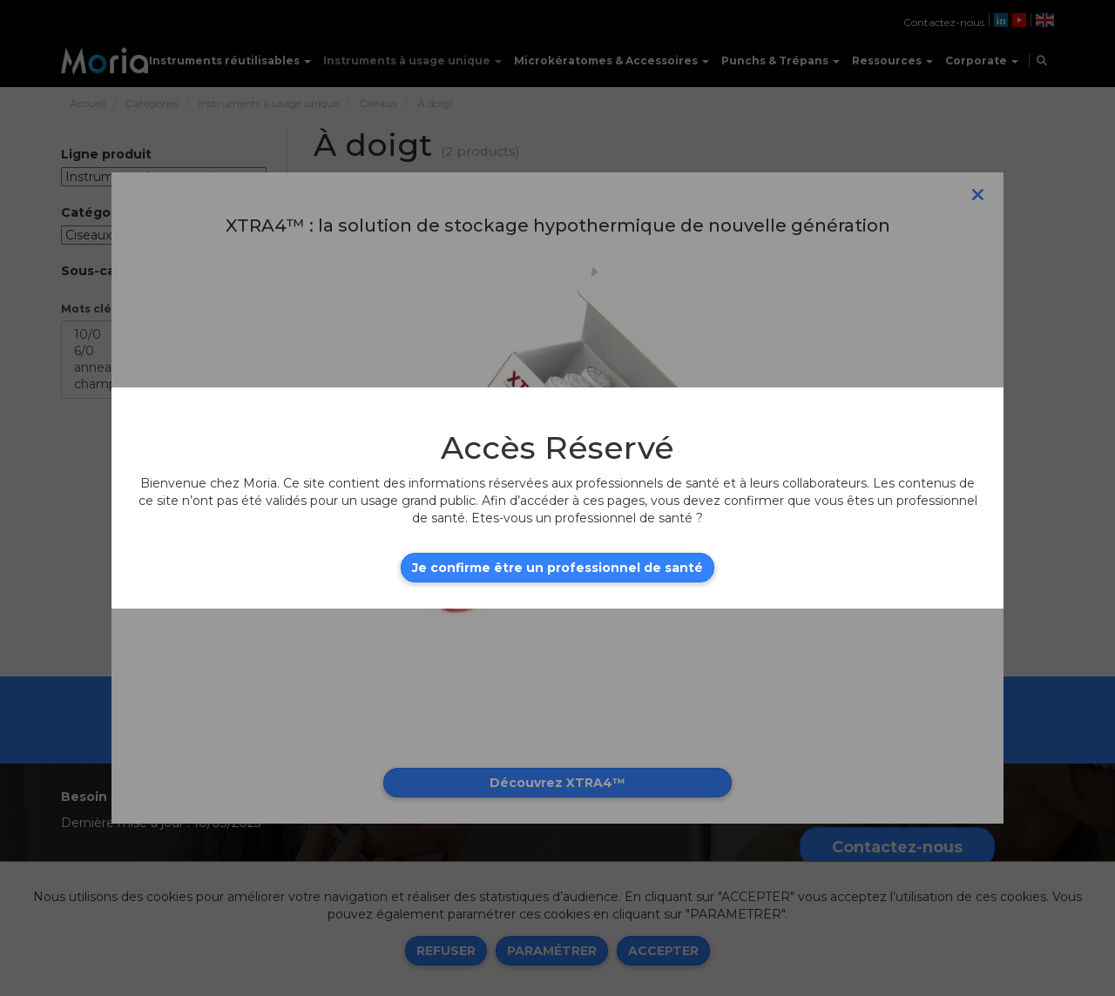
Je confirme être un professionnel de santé (557, 567)
